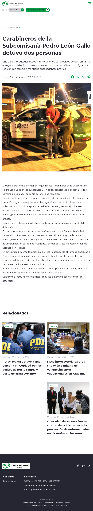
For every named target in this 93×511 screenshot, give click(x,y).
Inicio (4, 27)
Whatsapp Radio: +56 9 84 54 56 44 (40, 489)
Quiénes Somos (9, 481)
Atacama (14, 27)
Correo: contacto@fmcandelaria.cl (40, 485)
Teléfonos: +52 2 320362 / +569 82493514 (42, 481)
